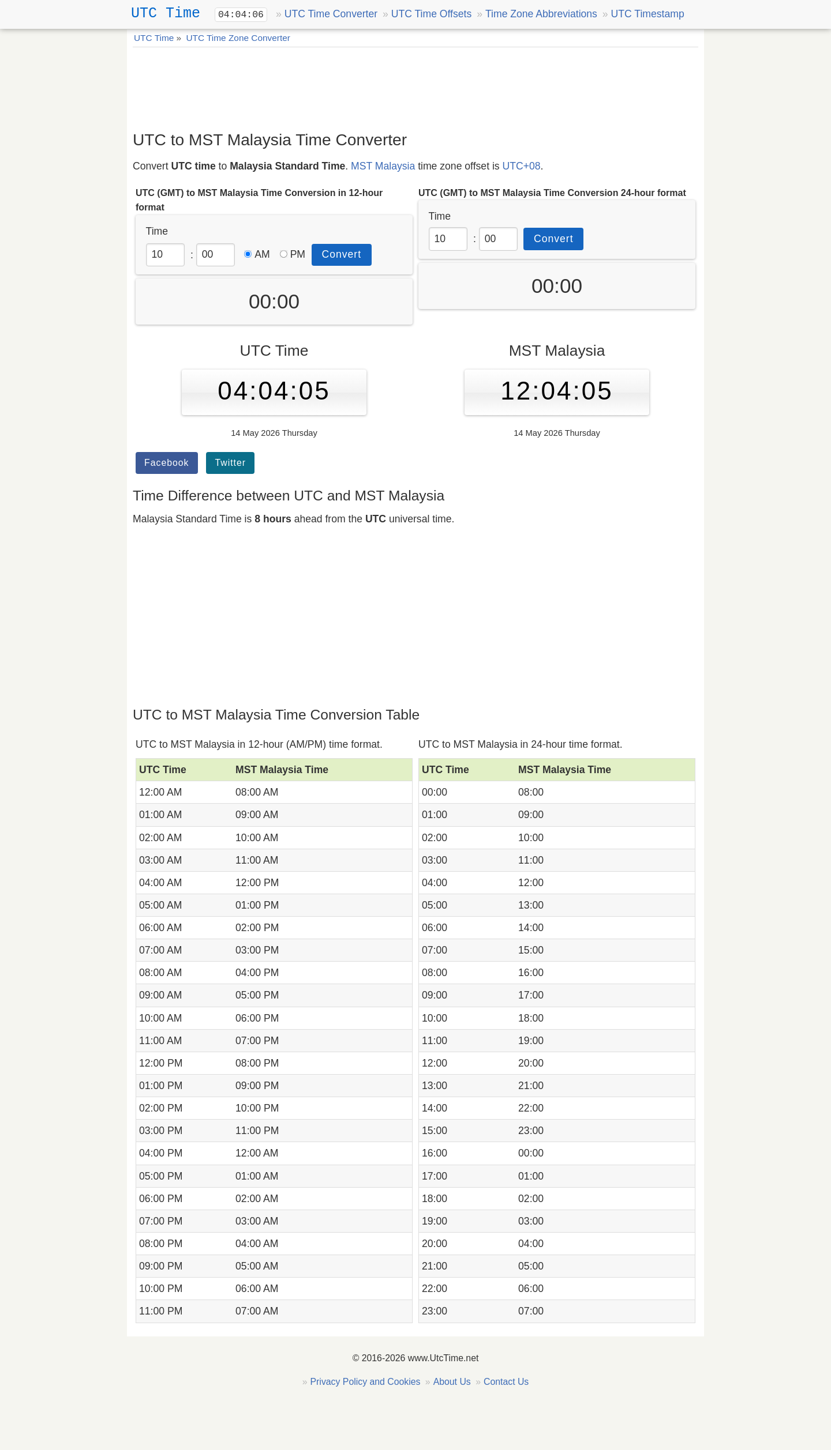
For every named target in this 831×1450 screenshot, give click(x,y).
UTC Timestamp (647, 14)
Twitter (230, 463)
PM (292, 254)
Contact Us (506, 1382)
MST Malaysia (383, 166)
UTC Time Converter (331, 14)
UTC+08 (522, 166)
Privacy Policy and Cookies (365, 1382)
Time (157, 231)
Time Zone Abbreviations (541, 14)
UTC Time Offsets (431, 14)
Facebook (166, 463)
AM (256, 254)
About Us (452, 1382)
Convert (342, 254)
